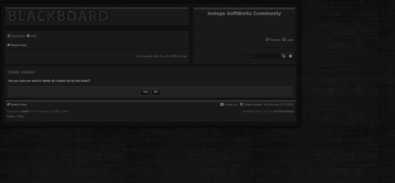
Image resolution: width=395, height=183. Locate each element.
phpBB (24, 111)
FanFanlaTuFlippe (284, 111)
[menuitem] (287, 40)
